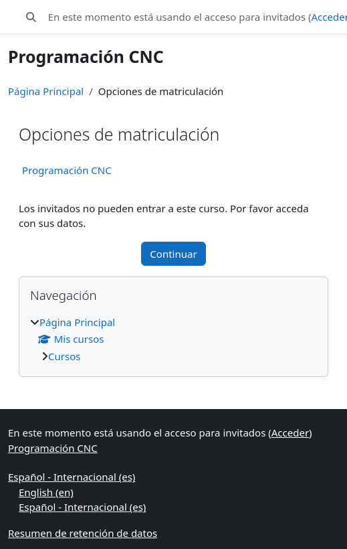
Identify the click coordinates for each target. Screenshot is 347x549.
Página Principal (46, 91)
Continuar (173, 253)
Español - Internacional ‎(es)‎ (71, 476)
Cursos (64, 356)
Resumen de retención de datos (82, 533)
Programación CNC (67, 170)
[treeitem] (173, 339)
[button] (31, 17)
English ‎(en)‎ (46, 492)
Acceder (290, 432)
